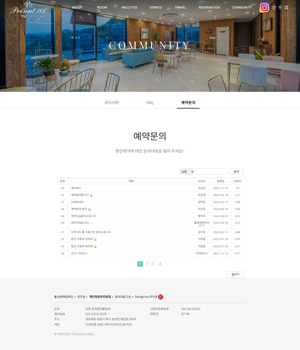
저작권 (81, 296)
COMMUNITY (242, 7)
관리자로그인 (123, 296)
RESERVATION (209, 7)
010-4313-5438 (95, 314)
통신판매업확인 (63, 296)
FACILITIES (129, 7)
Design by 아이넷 (149, 296)
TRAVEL (180, 7)
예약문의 (188, 102)
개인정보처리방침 (100, 296)
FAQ (150, 102)
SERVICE (156, 7)
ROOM (102, 7)
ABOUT (77, 7)
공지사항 (112, 102)
